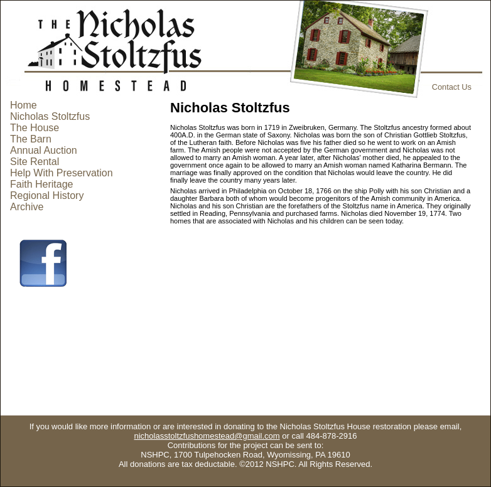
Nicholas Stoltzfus (50, 116)
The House (34, 127)
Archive (26, 206)
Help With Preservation (61, 173)
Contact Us (452, 87)
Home (23, 105)
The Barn (30, 139)
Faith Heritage (41, 184)
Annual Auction (43, 150)
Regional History (47, 195)
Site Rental (34, 161)
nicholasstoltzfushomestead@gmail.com (207, 436)
